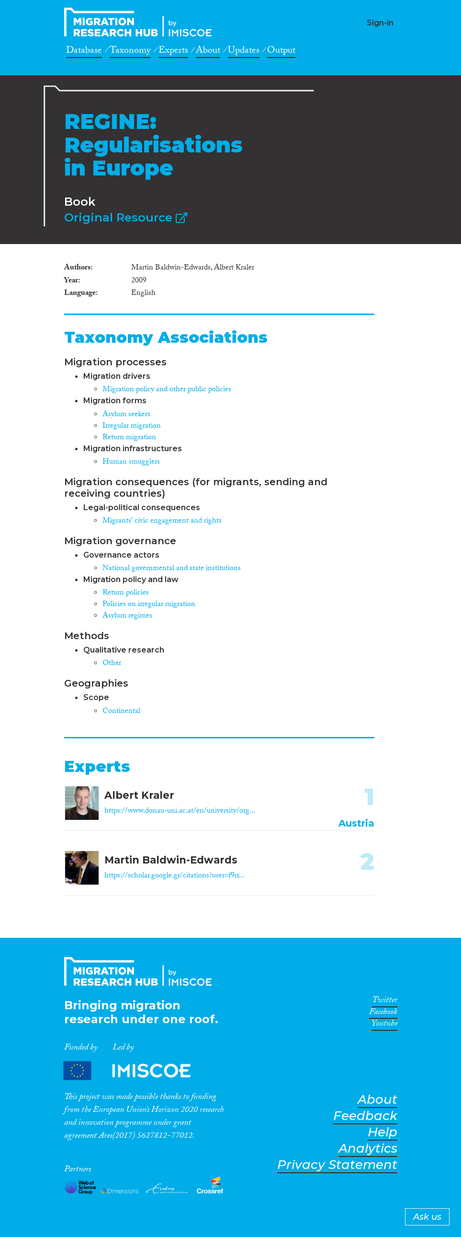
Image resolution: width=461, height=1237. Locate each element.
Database (84, 52)
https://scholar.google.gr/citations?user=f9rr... (174, 876)
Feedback (365, 1116)
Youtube (384, 1025)
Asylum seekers (126, 414)
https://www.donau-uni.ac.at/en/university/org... (179, 811)
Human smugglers (131, 462)
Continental (121, 711)
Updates (243, 52)
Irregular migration (131, 426)
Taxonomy (130, 52)
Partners (135, 1070)
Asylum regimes (127, 616)
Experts (173, 52)
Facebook (383, 1013)
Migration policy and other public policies (166, 390)
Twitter (384, 1001)
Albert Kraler (139, 795)
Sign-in (380, 22)
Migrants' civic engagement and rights (162, 521)
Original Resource (125, 217)
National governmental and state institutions (171, 568)
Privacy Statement (337, 1164)
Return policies (125, 593)
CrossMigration (140, 22)
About (208, 52)
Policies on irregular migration (148, 604)
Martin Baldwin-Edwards (170, 860)
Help (382, 1132)
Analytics (367, 1148)
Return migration (129, 438)
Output (281, 52)
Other (111, 663)
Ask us (427, 1217)
